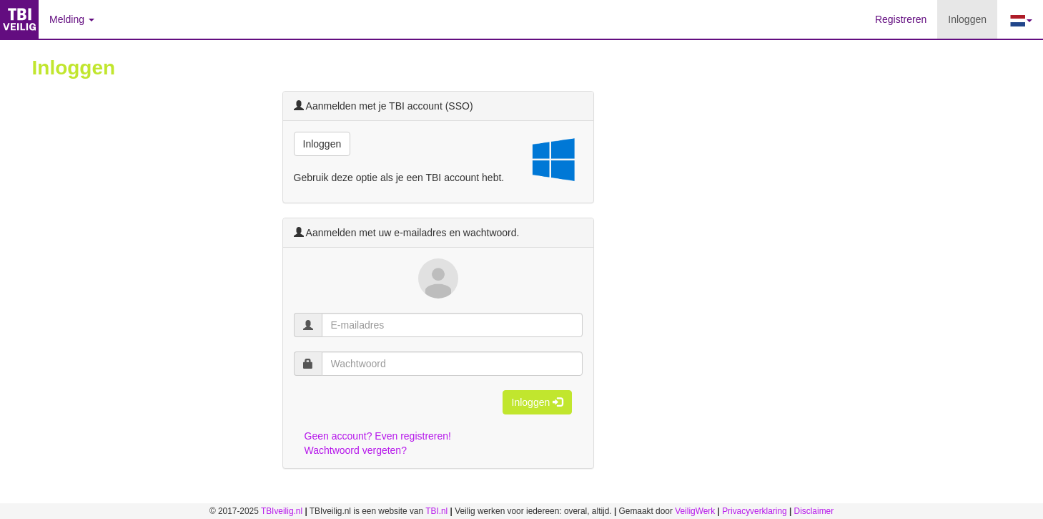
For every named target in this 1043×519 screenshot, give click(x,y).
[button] (1020, 19)
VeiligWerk (695, 511)
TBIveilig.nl (281, 511)
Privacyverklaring (754, 511)
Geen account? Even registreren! (378, 436)
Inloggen (972, 18)
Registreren (900, 19)
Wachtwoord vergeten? (356, 450)
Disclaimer (814, 511)
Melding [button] (71, 19)
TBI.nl (436, 511)
